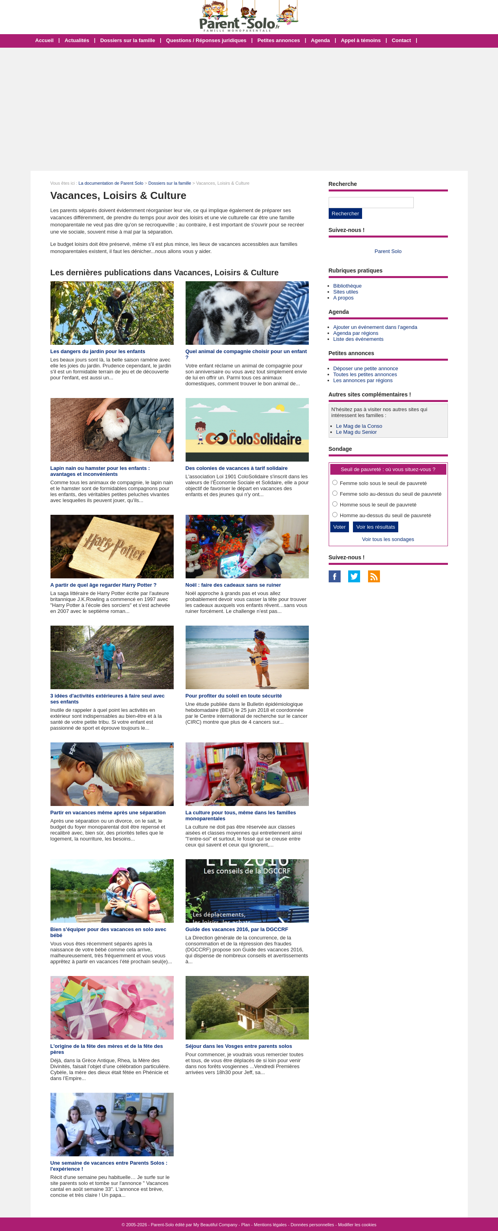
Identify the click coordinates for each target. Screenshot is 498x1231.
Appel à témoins (361, 40)
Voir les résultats (375, 527)
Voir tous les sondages (388, 539)
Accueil (44, 40)
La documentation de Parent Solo (110, 183)
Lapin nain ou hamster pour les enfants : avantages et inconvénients (100, 471)
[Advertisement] (249, 109)
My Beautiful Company (216, 1224)
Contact (401, 40)
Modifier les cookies (357, 1224)
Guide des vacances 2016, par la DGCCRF (237, 929)
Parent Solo (388, 251)
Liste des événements (358, 339)
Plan (245, 1224)
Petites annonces (279, 40)
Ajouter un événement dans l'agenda (375, 327)
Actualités (76, 40)
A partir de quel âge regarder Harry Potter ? (103, 585)
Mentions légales (270, 1224)
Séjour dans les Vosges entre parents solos (239, 1046)
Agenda (320, 40)
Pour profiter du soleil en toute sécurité (234, 696)
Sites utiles (345, 292)
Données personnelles (312, 1224)
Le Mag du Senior (356, 432)
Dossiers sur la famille (127, 40)
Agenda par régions (355, 333)
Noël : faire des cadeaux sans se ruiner (233, 585)
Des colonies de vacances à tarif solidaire (237, 468)
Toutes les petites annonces (365, 374)
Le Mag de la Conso (359, 426)
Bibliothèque (347, 286)
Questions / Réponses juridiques (206, 40)
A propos (343, 298)
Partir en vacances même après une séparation (108, 813)
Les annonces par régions (363, 380)
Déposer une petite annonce (365, 368)
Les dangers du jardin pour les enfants (97, 351)
